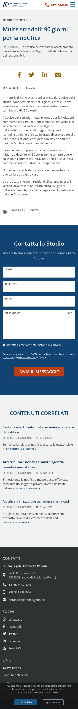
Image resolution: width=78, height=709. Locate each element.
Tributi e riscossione (17, 20)
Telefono (11, 284)
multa (34, 210)
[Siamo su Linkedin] (11, 641)
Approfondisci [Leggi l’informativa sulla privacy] (53, 702)
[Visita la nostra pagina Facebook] (12, 627)
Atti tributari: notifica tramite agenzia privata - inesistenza (33, 464)
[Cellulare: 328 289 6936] (39, 592)
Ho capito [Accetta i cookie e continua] (26, 702)
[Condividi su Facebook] (19, 76)
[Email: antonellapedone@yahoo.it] (39, 599)
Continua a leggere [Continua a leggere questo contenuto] (22, 449)
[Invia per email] (58, 76)
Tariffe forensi (12, 668)
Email (8, 298)
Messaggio (12, 313)
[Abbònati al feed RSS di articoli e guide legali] (12, 648)
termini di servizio (27, 357)
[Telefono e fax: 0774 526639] (39, 584)
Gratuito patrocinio (16, 675)
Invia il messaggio (39, 372)
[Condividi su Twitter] (31, 76)
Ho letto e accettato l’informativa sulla (34, 345)
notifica (17, 210)
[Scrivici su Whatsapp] (12, 620)
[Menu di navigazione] (72, 4)
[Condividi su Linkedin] (44, 76)
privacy (57, 345)
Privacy (7, 682)
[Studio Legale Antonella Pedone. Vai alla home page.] (15, 4)
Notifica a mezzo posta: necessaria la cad (36, 501)
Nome (8, 269)
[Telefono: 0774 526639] (56, 4)
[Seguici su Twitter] (10, 634)
